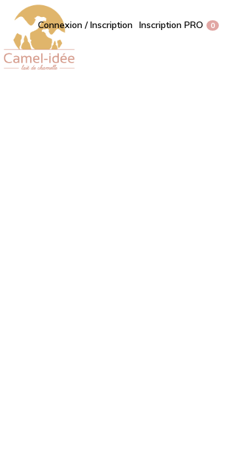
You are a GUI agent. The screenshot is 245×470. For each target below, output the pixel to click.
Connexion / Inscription (85, 25)
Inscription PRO (171, 25)
